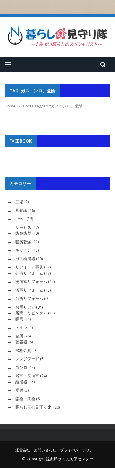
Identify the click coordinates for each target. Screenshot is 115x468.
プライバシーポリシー (78, 450)
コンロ (21, 367)
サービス (23, 227)
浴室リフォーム (29, 290)
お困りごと (25, 307)
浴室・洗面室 (27, 375)
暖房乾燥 (23, 241)
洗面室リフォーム (31, 281)
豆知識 (21, 210)
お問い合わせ (45, 450)
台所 (19, 336)
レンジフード (27, 358)
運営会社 (22, 450)
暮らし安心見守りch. (33, 407)
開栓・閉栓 (25, 398)
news (20, 218)
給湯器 (21, 382)
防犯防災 (23, 233)
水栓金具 (23, 350)
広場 (19, 201)
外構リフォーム (29, 273)
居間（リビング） (31, 313)
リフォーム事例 (29, 267)
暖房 (19, 319)
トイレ (21, 327)
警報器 (21, 342)
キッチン (23, 250)
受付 (19, 390)
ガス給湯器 (25, 258)
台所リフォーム (29, 298)
